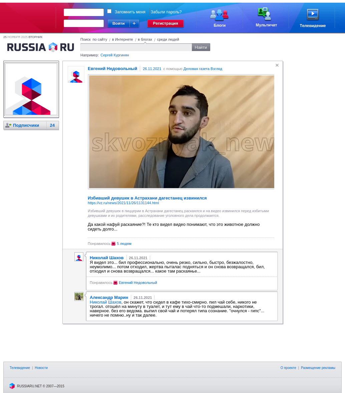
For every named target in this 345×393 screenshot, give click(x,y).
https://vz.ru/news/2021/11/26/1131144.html (123, 203)
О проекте (288, 368)
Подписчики (26, 125)
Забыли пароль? (166, 12)
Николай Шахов (105, 302)
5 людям (124, 244)
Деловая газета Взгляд (203, 69)
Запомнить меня (130, 12)
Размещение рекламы (318, 368)
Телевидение (20, 368)
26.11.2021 (152, 69)
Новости (41, 368)
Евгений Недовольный (138, 283)
